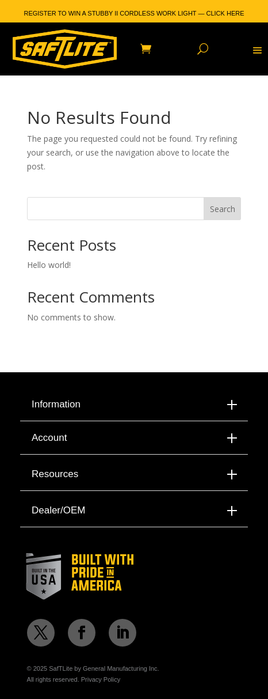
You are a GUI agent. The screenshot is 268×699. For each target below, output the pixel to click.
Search (222, 208)
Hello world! (49, 264)
